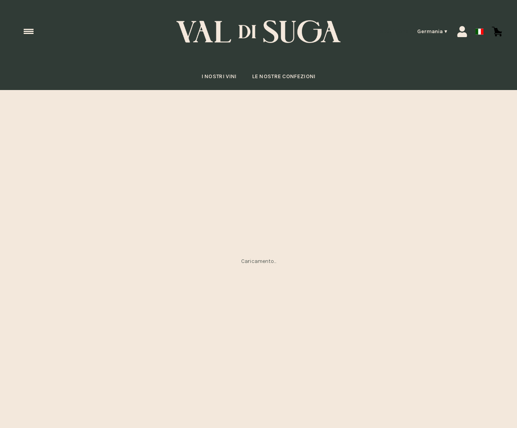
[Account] (462, 31)
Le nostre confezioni (285, 76)
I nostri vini (216, 76)
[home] (258, 32)
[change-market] (414, 31)
